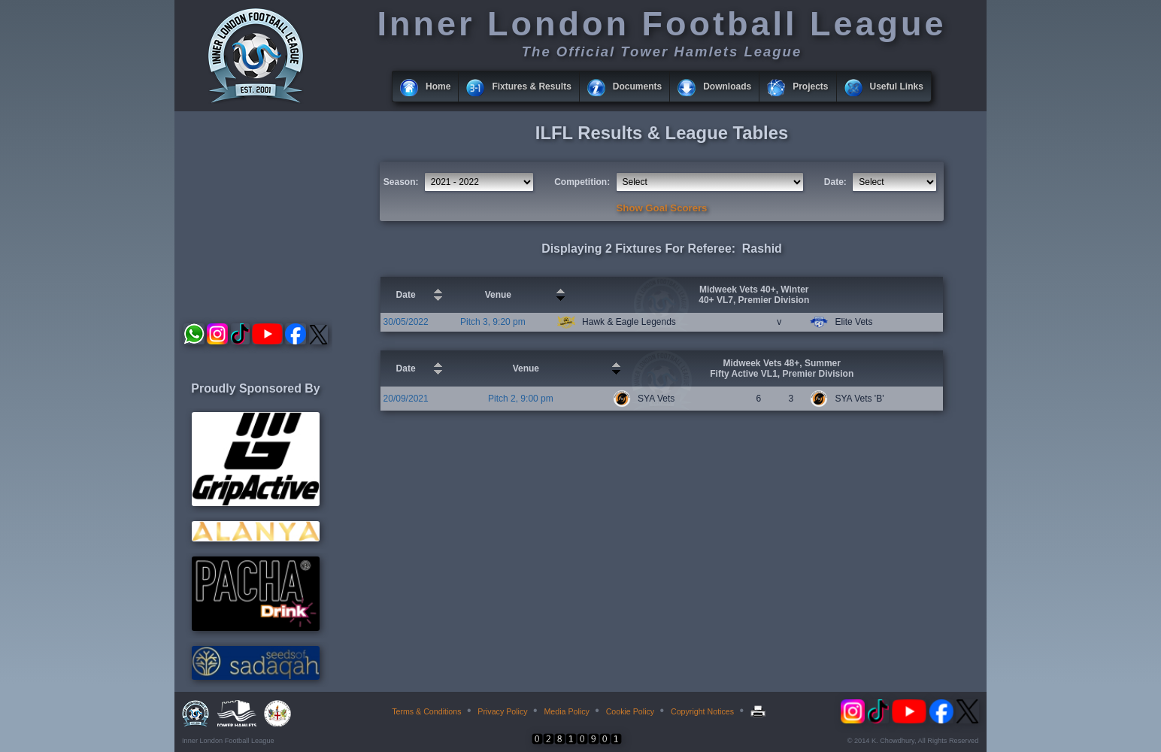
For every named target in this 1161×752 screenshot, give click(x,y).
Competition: (582, 182)
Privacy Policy (502, 711)
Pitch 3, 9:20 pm (493, 322)
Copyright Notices (702, 711)
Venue (498, 295)
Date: (835, 182)
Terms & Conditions (426, 711)
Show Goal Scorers (662, 208)
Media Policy (566, 711)
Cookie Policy (630, 711)
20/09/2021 (406, 398)
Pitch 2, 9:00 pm (520, 398)
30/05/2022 (406, 322)
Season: (401, 182)
